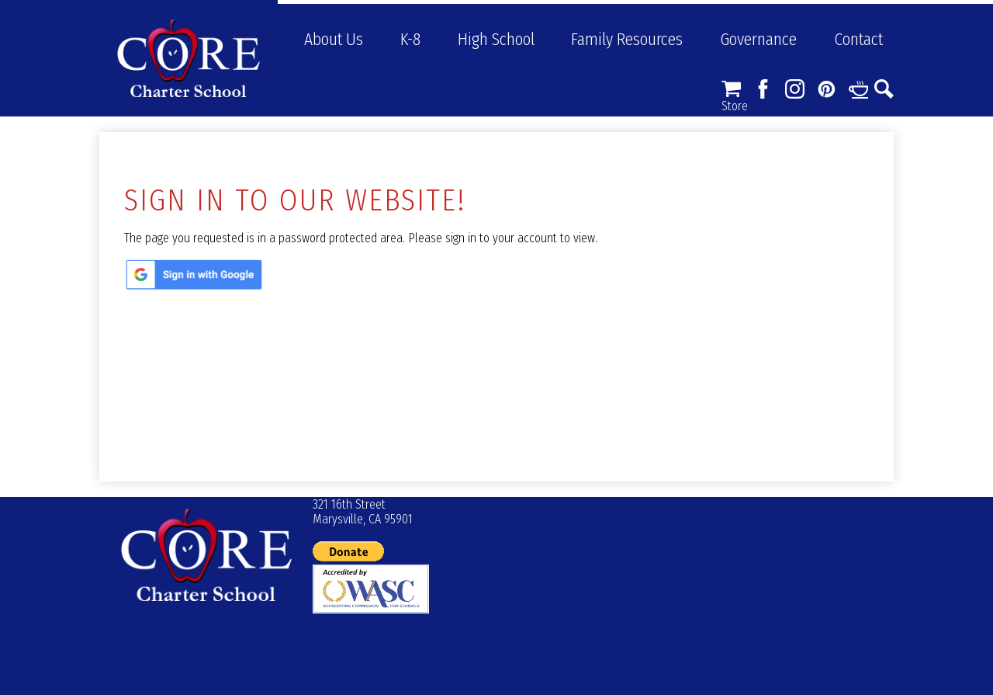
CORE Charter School (188, 58)
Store (731, 89)
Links (858, 89)
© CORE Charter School (206, 555)
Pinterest (826, 89)
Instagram (794, 89)
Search (884, 89)
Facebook (763, 89)
